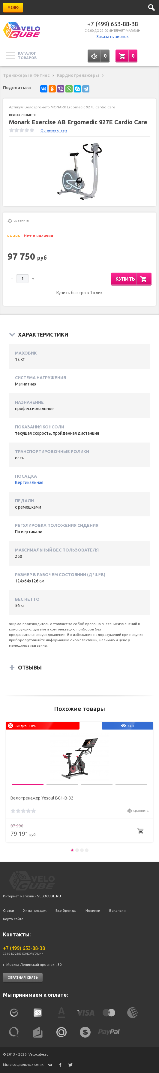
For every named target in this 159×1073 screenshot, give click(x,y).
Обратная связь (23, 977)
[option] (79, 171)
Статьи (8, 910)
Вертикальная (29, 482)
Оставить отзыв (53, 130)
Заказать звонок (112, 36)
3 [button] (82, 850)
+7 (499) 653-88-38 (112, 23)
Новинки (93, 910)
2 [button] (77, 850)
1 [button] (72, 850)
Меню (13, 7)
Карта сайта (13, 919)
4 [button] (86, 850)
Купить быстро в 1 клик (79, 293)
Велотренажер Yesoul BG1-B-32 (42, 798)
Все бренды (66, 910)
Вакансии (117, 910)
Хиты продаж (34, 910)
